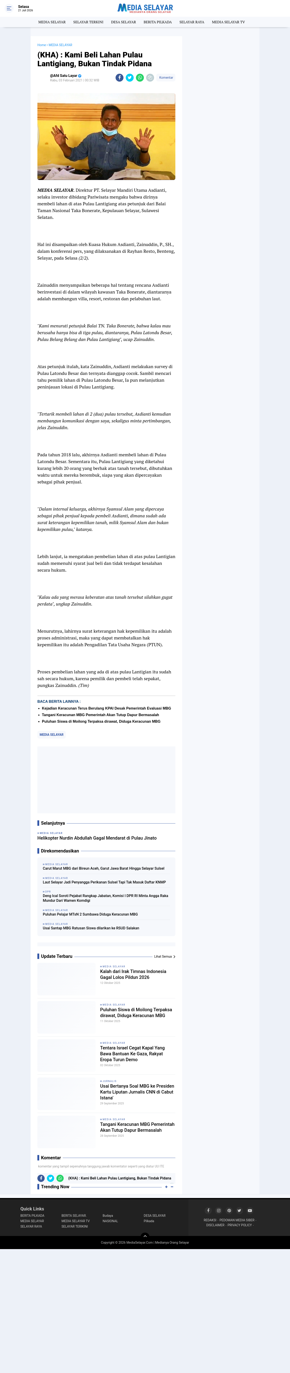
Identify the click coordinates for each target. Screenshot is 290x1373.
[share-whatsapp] (140, 78)
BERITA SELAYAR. (74, 1215)
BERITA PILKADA (158, 21)
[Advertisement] (106, 780)
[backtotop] (145, 1237)
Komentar (166, 77)
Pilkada (149, 1221)
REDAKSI (210, 1220)
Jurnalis (110, 1081)
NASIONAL (110, 1221)
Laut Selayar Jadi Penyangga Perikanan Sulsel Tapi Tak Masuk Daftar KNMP (104, 882)
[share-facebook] (119, 78)
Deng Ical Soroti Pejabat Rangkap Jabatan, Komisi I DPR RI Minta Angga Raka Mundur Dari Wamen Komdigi (105, 898)
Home (41, 45)
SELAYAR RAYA (191, 21)
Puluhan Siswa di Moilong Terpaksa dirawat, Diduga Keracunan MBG (101, 721)
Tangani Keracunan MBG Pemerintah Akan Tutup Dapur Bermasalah (100, 715)
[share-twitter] (130, 78)
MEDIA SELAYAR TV (228, 21)
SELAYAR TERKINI (88, 21)
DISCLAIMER (215, 1225)
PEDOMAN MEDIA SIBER (237, 1220)
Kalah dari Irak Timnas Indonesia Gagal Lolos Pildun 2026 (133, 974)
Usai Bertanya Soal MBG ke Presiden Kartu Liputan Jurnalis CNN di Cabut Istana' (137, 1092)
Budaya (108, 1215)
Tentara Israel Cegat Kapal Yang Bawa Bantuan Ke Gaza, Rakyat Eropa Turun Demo (132, 1053)
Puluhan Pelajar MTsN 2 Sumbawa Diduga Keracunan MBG (90, 914)
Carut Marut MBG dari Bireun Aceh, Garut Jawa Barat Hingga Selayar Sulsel (103, 868)
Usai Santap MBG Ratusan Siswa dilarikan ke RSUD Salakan (91, 928)
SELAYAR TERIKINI (75, 1226)
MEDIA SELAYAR (52, 21)
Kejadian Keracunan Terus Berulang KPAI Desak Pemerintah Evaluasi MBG (106, 708)
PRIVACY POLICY (239, 1225)
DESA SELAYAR (123, 21)
